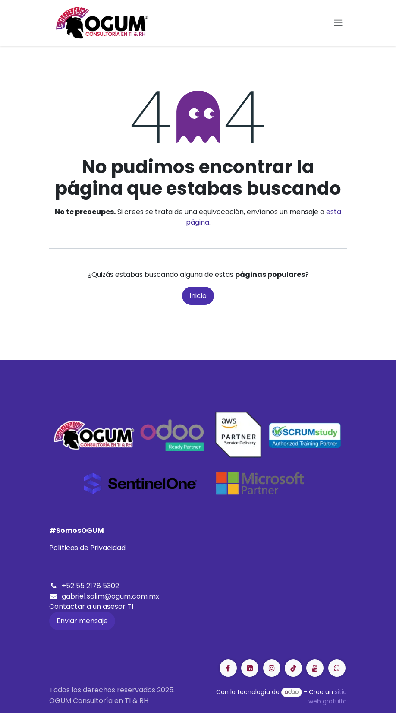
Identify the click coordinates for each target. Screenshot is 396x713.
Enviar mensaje (82, 621)
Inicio (198, 296)
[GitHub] (337, 668)
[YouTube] (315, 668)
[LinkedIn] (293, 668)
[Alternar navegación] (338, 23)
